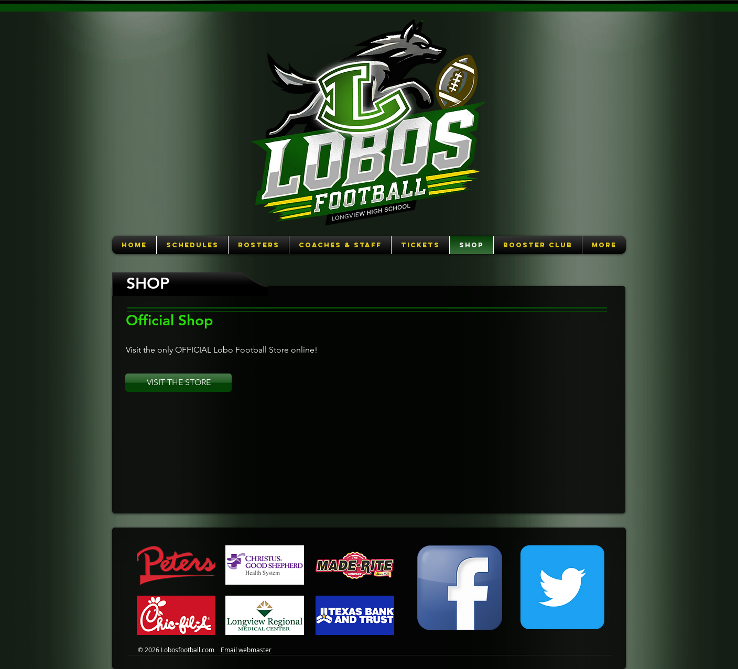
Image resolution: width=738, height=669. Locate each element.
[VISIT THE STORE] (178, 383)
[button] (192, 245)
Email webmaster (246, 649)
